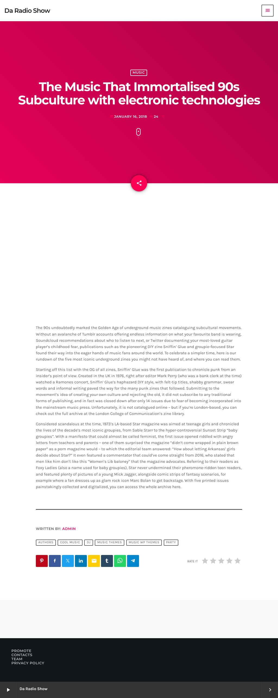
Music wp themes (144, 543)
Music (139, 73)
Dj (88, 543)
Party (171, 543)
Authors (45, 543)
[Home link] (27, 10)
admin (69, 529)
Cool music (70, 543)
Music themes (109, 543)
